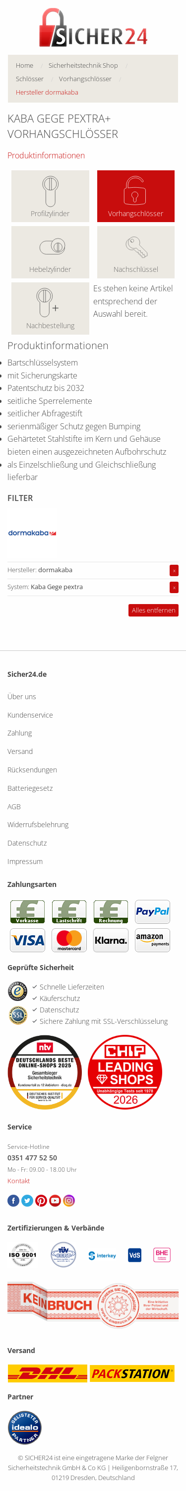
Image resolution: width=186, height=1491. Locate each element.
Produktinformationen (46, 155)
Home (24, 65)
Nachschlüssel (136, 269)
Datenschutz (27, 843)
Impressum (25, 861)
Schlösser (30, 78)
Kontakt (18, 1180)
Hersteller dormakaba (47, 92)
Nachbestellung (50, 325)
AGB (14, 806)
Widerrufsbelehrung (37, 824)
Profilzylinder (50, 213)
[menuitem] (32, 65)
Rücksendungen (32, 769)
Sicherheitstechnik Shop (83, 65)
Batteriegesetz (30, 788)
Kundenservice (30, 715)
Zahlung (19, 733)
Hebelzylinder (50, 269)
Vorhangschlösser (135, 213)
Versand (20, 751)
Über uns (21, 696)
